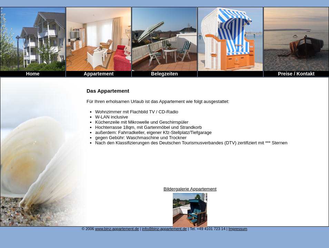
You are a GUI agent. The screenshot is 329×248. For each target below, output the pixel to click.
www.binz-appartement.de (117, 229)
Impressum (238, 229)
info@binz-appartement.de (164, 229)
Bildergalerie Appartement (189, 189)
